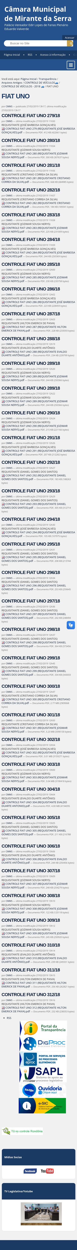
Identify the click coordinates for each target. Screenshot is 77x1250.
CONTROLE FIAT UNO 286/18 (31, 288)
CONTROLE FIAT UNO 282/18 (31, 189)
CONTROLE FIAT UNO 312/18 (31, 994)
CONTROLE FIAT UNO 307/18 (31, 870)
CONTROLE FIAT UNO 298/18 (31, 629)
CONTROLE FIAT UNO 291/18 (31, 437)
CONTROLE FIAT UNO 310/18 (31, 945)
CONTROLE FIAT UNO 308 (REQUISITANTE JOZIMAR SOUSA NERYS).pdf (35, 910)
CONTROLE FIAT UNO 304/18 (31, 789)
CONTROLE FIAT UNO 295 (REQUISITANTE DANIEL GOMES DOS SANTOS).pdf (34, 559)
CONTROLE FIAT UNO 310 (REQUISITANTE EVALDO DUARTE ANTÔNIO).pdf (34, 960)
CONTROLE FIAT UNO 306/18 (31, 846)
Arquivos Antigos (12, 82)
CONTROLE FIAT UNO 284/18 (31, 239)
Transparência (47, 79)
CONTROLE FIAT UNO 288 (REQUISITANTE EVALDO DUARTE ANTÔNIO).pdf (34, 353)
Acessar (69, 37)
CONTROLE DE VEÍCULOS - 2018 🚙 (23, 86)
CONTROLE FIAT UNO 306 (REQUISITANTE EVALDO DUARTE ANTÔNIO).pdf (34, 861)
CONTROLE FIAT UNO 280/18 (31, 140)
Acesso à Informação (53, 54)
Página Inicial (12, 54)
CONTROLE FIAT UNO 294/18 (31, 519)
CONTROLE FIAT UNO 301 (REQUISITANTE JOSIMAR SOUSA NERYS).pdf (35, 729)
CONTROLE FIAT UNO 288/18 (31, 338)
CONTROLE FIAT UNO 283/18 (31, 214)
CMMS (9, 106)
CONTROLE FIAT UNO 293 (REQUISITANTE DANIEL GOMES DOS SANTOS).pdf (34, 505)
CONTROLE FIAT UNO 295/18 (31, 544)
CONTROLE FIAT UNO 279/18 (31, 115)
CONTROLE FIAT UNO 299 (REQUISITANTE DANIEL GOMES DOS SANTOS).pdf (34, 672)
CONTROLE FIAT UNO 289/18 (31, 363)
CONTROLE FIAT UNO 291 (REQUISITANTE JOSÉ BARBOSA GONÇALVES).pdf (38, 452)
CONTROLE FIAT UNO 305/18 (31, 817)
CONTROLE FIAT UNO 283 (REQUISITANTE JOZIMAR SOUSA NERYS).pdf (35, 229)
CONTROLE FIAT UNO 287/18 (31, 313)
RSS (30, 54)
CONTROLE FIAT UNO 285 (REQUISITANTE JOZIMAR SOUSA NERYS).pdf (35, 279)
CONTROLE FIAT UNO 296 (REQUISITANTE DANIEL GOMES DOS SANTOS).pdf (34, 587)
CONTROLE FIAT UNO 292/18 (31, 462)
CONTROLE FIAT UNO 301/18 (31, 714)
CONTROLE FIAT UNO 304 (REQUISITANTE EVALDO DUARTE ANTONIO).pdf (34, 804)
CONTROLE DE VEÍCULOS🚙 (41, 82)
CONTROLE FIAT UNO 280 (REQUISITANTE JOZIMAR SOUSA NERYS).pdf (35, 155)
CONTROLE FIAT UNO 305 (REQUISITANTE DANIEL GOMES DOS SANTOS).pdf (34, 832)
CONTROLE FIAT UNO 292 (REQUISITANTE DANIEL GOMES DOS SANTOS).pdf (34, 477)
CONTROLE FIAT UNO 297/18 (31, 601)
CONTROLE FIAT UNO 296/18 (31, 572)
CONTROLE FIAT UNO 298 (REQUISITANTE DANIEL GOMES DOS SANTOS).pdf (34, 644)
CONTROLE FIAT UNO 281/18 (31, 165)
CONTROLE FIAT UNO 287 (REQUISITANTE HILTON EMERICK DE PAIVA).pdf (34, 328)
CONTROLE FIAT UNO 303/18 (31, 764)
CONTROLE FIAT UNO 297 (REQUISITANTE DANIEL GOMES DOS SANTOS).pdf (34, 616)
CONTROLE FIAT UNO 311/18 (31, 969)
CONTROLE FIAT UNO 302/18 (31, 739)
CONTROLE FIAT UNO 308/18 (31, 895)
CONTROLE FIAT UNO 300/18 (31, 686)
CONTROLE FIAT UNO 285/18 (31, 264)
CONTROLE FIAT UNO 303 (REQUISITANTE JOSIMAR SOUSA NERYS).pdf (35, 779)
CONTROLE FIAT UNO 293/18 (31, 490)
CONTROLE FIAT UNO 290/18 (31, 412)
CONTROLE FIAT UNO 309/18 (31, 920)
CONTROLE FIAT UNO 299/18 (31, 657)
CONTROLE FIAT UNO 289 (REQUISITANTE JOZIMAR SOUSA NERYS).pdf (35, 403)
